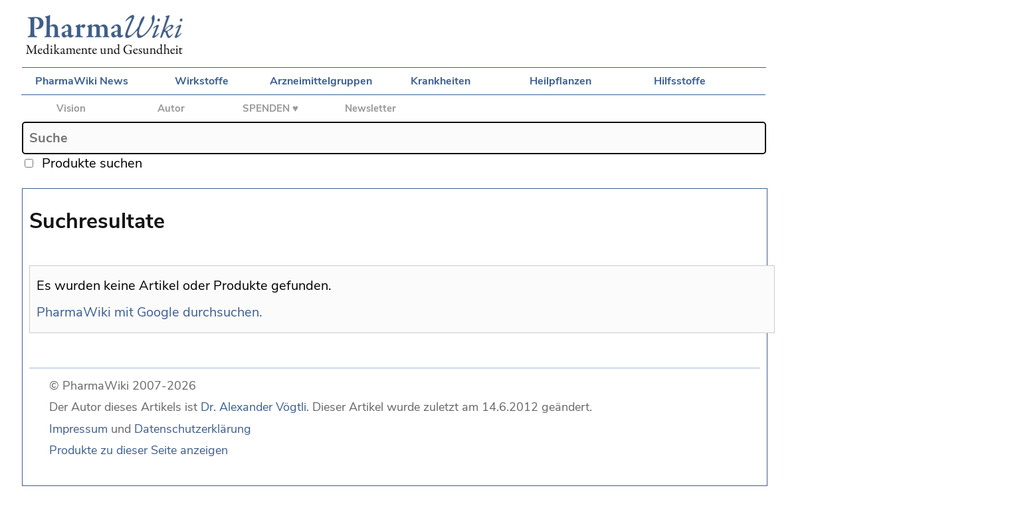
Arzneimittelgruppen (321, 81)
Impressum (78, 429)
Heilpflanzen (560, 81)
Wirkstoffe (202, 81)
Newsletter (370, 108)
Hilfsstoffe (680, 81)
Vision (71, 108)
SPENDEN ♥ (270, 108)
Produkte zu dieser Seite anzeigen (138, 450)
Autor (171, 108)
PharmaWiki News (81, 81)
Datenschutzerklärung (192, 429)
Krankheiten (440, 81)
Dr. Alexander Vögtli (253, 407)
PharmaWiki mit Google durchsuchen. (149, 312)
